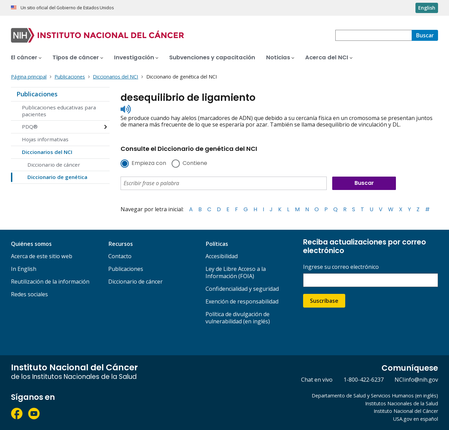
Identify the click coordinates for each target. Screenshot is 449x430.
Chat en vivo (317, 379)
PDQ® (30, 126)
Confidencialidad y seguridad (242, 288)
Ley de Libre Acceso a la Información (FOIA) (235, 272)
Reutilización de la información (50, 281)
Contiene (195, 163)
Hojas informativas (45, 139)
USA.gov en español (415, 419)
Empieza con (149, 163)
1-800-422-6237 (364, 379)
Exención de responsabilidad (241, 301)
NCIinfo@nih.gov (416, 379)
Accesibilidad (221, 256)
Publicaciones (37, 94)
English (426, 7)
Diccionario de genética (57, 177)
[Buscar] (425, 35)
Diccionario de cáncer (53, 164)
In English (23, 269)
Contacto (120, 256)
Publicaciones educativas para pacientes (59, 111)
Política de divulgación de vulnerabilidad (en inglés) (237, 317)
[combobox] (373, 35)
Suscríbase (324, 300)
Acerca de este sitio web (41, 256)
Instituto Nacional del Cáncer (406, 411)
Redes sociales (29, 294)
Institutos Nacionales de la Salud (401, 403)
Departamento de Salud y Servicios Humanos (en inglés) (375, 395)
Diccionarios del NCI (47, 151)
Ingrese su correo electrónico (341, 267)
